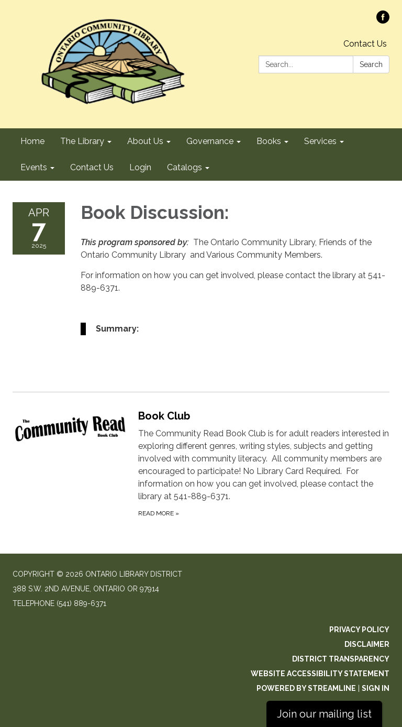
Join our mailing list (324, 714)
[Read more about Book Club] (201, 463)
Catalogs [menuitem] (184, 167)
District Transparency (340, 659)
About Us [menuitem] (145, 141)
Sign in (375, 688)
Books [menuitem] (268, 141)
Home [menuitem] (32, 141)
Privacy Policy (359, 629)
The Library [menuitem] (82, 141)
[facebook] (382, 21)
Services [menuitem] (320, 141)
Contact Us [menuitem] (92, 167)
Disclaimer (366, 644)
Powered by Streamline (306, 688)
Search (371, 64)
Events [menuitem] (33, 167)
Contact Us (365, 44)
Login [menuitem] (140, 167)
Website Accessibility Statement (320, 673)
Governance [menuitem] (209, 141)
